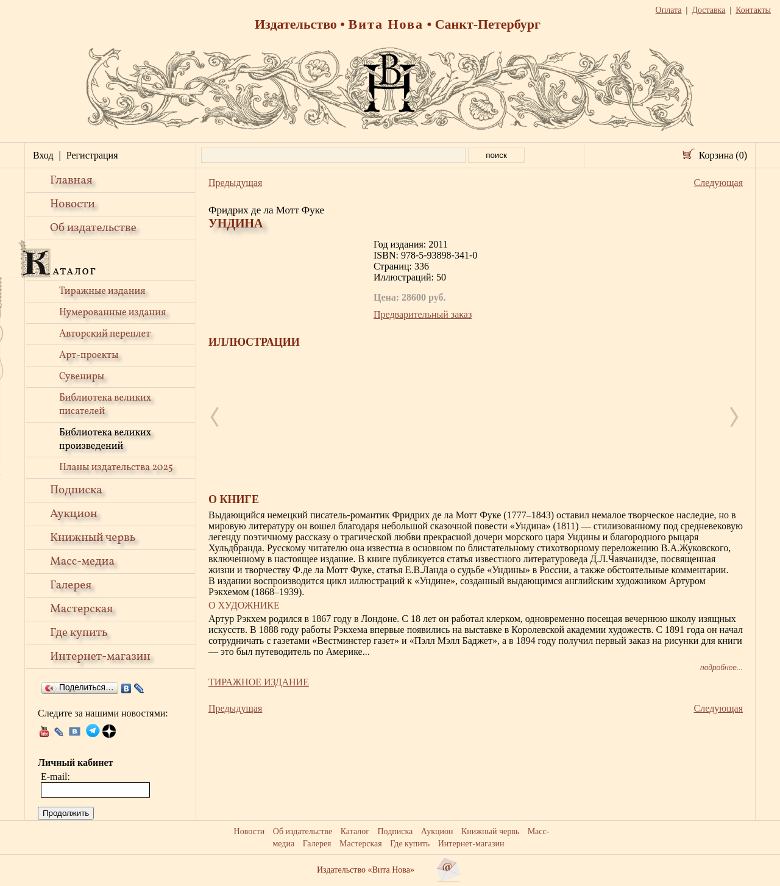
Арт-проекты (89, 355)
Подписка (76, 490)
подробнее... (721, 667)
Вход (43, 155)
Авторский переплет (105, 334)
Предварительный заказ (423, 314)
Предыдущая (235, 182)
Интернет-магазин (100, 657)
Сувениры (81, 377)
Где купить (79, 633)
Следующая (718, 182)
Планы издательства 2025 (116, 467)
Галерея (70, 585)
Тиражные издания (102, 291)
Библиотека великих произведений (105, 439)
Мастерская (81, 609)
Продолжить (66, 813)
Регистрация (92, 155)
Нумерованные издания (112, 313)
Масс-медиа (82, 562)
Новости (72, 204)
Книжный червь (92, 538)
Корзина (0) (723, 155)
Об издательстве (93, 228)
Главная (71, 180)
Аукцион (74, 514)
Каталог (355, 831)
